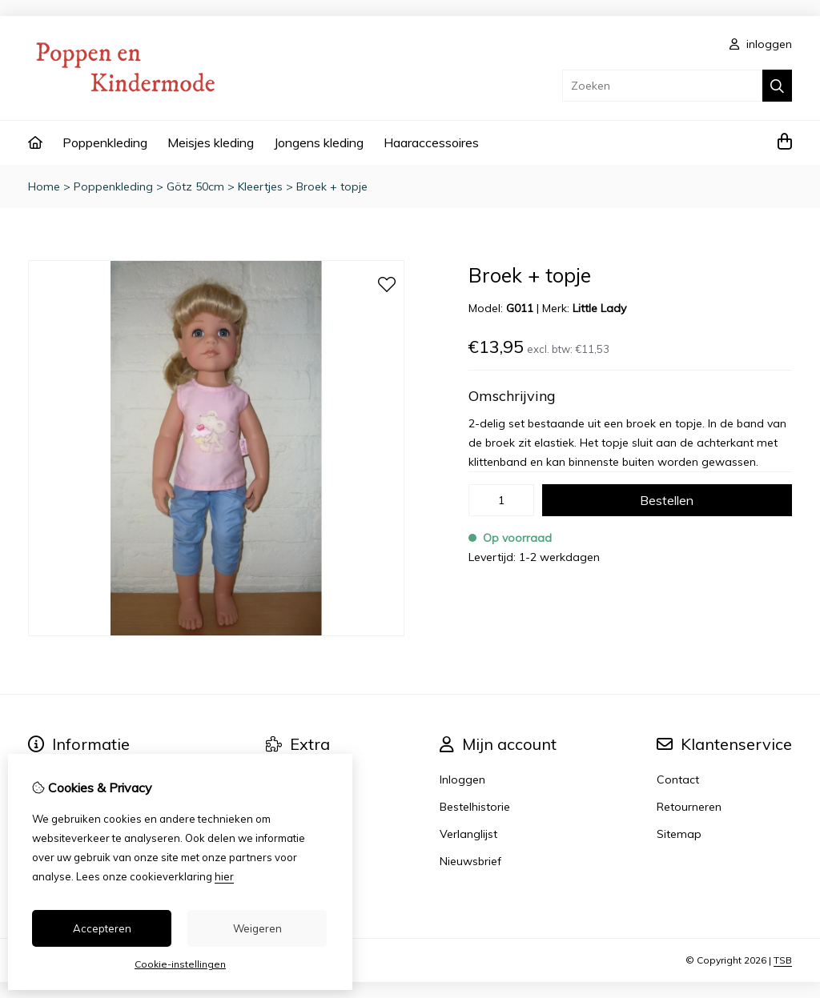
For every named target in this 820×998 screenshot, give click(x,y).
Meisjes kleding (210, 142)
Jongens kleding (319, 142)
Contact (678, 779)
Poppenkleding (104, 142)
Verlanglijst (468, 834)
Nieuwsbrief (470, 861)
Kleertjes (260, 186)
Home (44, 186)
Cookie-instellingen (180, 964)
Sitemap (679, 834)
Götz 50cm (195, 186)
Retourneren (689, 807)
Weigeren (257, 928)
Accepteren (102, 928)
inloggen (761, 44)
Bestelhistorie (475, 807)
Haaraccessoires (431, 142)
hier (224, 876)
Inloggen (462, 779)
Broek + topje (332, 186)
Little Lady (599, 308)
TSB (783, 960)
